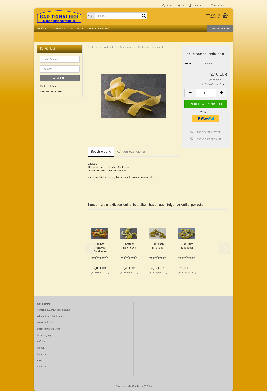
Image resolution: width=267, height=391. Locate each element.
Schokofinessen (99, 28)
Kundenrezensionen (131, 151)
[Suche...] (91, 15)
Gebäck (41, 28)
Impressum (43, 354)
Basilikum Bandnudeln (187, 245)
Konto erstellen (48, 86)
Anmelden (60, 78)
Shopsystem (122, 386)
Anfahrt (41, 341)
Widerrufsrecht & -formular (51, 316)
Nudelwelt (58, 28)
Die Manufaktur (45, 322)
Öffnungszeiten (220, 28)
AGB (39, 360)
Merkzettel (217, 5)
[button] (181, 5)
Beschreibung (101, 151)
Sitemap (41, 366)
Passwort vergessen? (51, 91)
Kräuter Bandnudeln (129, 245)
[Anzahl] (206, 93)
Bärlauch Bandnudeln (158, 245)
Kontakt (41, 347)
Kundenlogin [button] (197, 5)
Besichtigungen (45, 335)
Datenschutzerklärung (48, 328)
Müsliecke (77, 28)
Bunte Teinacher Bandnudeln (101, 247)
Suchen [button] (167, 5)
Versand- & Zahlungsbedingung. (53, 309)
